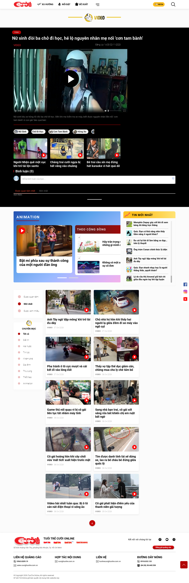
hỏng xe (82, 131)
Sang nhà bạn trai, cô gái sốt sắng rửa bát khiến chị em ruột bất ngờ (115, 413)
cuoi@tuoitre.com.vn (65, 561)
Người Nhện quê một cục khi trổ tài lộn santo (30, 164)
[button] (97, 5)
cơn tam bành (60, 131)
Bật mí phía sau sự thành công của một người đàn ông (43, 263)
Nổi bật (64, 4)
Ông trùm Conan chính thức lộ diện (150, 249)
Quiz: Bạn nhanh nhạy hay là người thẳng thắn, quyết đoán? (150, 269)
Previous (12, 250)
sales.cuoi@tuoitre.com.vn (26, 565)
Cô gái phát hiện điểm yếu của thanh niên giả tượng (114, 505)
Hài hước (27, 346)
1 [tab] (62, 277)
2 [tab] (73, 277)
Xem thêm (18, 195)
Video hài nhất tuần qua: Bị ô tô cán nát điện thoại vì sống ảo (67, 505)
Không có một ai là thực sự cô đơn (116, 264)
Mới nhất (28, 304)
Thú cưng (27, 371)
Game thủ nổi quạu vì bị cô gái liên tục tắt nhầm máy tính (66, 411)
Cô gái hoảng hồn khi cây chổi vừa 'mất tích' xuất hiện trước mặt (68, 458)
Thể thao (27, 377)
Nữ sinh (22, 131)
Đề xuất (81, 4)
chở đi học (37, 131)
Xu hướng (45, 4)
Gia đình (27, 365)
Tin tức (26, 352)
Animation (28, 383)
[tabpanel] (44, 249)
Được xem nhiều (31, 311)
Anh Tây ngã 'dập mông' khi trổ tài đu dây (150, 260)
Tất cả (26, 334)
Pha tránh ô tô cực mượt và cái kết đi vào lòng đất (67, 368)
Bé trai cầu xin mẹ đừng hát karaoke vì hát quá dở (103, 164)
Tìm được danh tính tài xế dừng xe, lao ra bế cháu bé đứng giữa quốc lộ (115, 460)
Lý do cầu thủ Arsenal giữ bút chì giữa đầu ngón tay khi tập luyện (149, 278)
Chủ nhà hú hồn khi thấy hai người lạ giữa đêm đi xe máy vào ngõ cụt (116, 323)
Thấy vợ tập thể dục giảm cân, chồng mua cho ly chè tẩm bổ (114, 368)
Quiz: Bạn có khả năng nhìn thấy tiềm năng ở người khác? (149, 233)
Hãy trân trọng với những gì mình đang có (115, 243)
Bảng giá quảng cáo (163, 547)
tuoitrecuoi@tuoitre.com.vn (108, 561)
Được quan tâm (31, 297)
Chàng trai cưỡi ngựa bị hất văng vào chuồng (65, 164)
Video (16, 32)
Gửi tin (158, 4)
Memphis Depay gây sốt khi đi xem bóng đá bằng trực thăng (151, 223)
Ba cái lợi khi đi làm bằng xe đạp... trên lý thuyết (150, 242)
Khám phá (28, 358)
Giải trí (26, 340)
